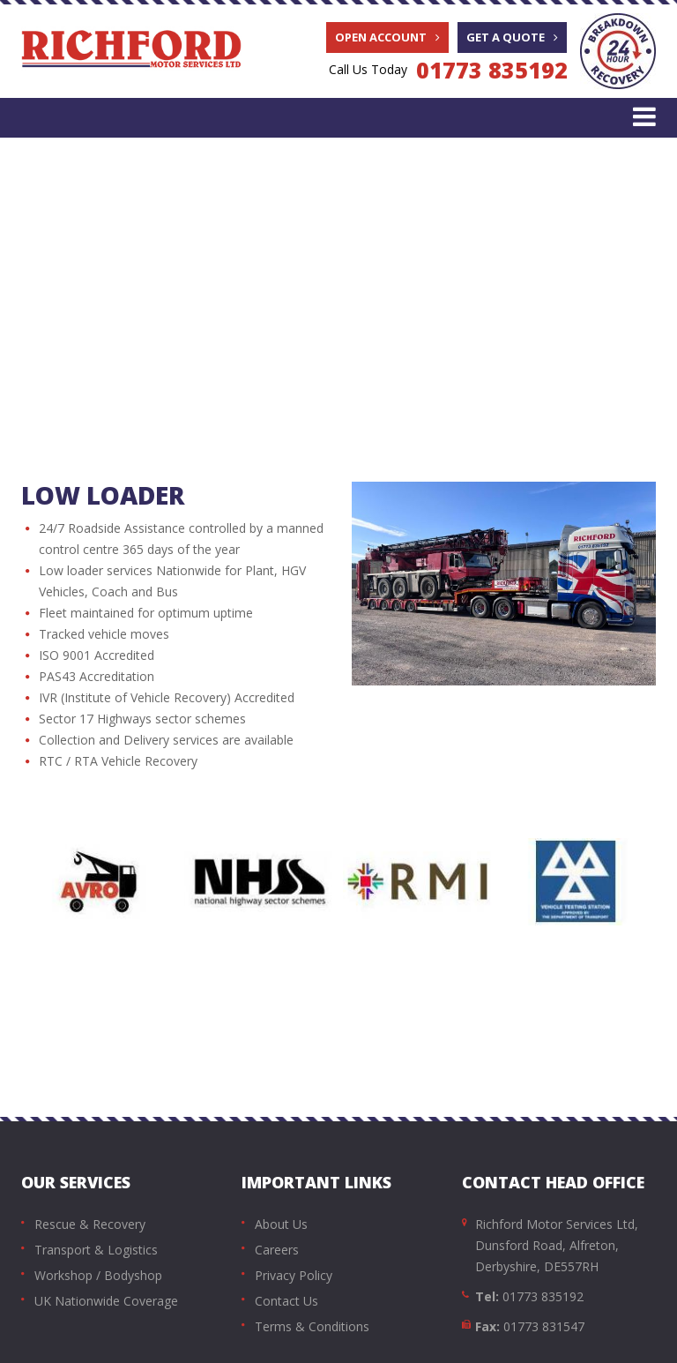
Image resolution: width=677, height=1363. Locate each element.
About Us (281, 1224)
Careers (277, 1249)
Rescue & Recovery (89, 1224)
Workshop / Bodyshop (98, 1275)
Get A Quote (512, 37)
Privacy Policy (293, 1275)
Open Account (387, 37)
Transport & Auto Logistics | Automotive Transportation (317, 330)
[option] (100, 882)
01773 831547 (543, 1326)
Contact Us (286, 1300)
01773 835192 (492, 69)
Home (90, 330)
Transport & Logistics (96, 1249)
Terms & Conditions (312, 1326)
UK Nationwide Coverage (106, 1300)
